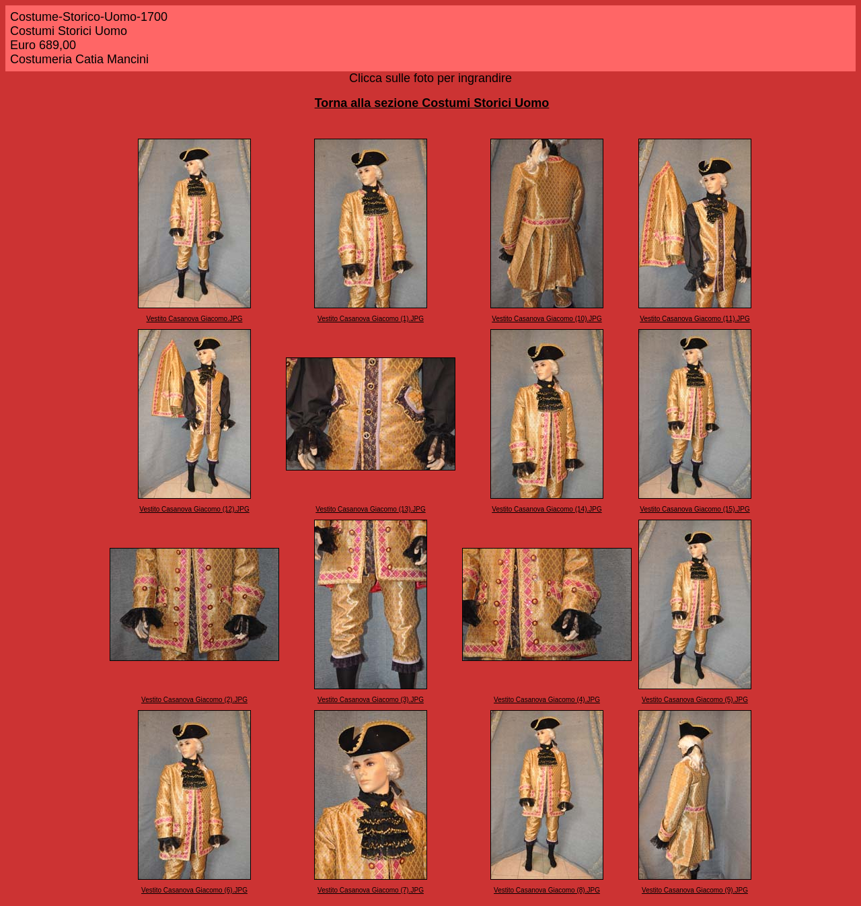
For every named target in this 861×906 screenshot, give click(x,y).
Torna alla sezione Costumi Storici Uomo (432, 103)
